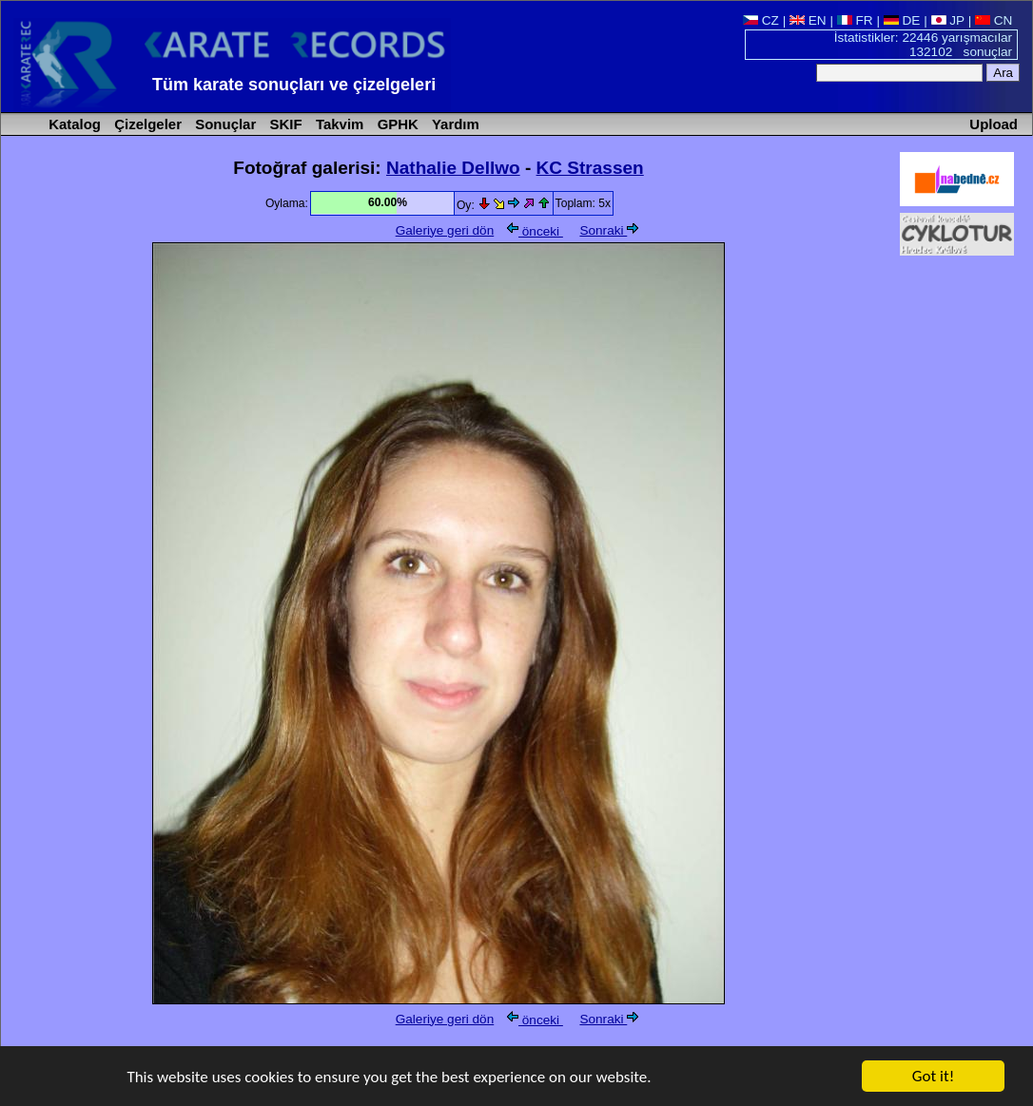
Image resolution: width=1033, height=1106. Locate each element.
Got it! (933, 1077)
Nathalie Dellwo (453, 168)
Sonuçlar (223, 124)
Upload (993, 124)
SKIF (283, 124)
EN (808, 20)
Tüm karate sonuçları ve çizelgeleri (294, 84)
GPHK (396, 124)
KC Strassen (590, 168)
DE (902, 20)
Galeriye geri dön (445, 230)
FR (855, 20)
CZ (761, 20)
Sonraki (608, 230)
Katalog (73, 124)
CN (993, 20)
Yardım (453, 124)
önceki (535, 231)
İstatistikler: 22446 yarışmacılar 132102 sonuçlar (923, 44)
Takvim (338, 124)
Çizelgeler (146, 124)
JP (948, 20)
